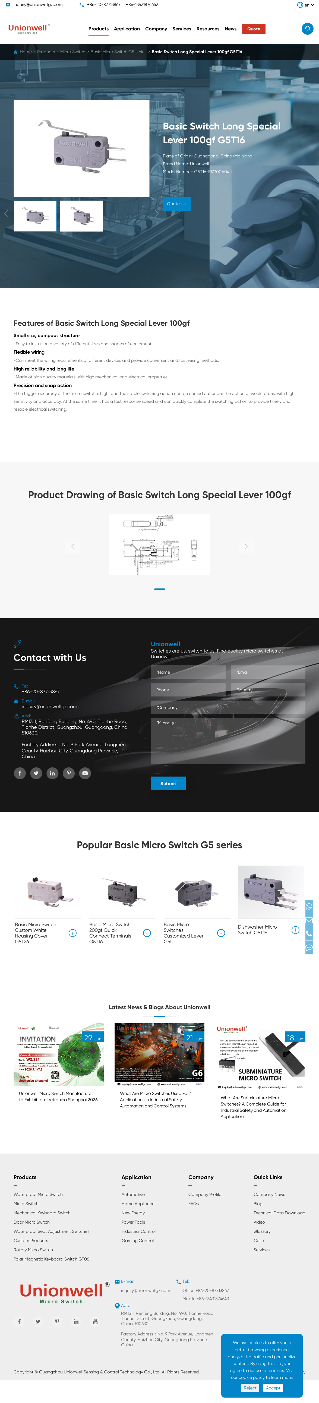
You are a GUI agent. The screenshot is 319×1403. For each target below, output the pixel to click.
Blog (258, 1226)
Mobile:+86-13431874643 (205, 1321)
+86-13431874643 (142, 4)
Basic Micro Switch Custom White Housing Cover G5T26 (35, 932)
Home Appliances (139, 1226)
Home (26, 51)
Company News (269, 1217)
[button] (159, 589)
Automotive (133, 1217)
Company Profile (204, 1217)
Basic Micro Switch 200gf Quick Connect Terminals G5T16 (110, 932)
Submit (168, 784)
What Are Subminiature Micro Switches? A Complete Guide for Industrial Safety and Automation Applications (257, 1127)
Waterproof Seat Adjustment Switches (51, 1254)
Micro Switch (72, 51)
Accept (273, 1388)
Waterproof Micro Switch (38, 1217)
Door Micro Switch (32, 1245)
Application (127, 29)
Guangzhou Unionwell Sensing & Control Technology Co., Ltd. (100, 1395)
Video (259, 1245)
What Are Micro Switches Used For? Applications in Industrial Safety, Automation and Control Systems (159, 1122)
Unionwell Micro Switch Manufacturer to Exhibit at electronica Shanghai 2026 (52, 1119)
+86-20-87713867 (104, 4)
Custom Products (31, 1263)
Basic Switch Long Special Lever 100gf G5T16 (197, 51)
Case (259, 1263)
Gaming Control (138, 1263)
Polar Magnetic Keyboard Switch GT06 (51, 1282)
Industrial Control (139, 1254)
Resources (208, 29)
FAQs (193, 1226)
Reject (250, 1388)
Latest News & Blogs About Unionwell (159, 1015)
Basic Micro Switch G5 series (118, 51)
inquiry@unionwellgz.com (38, 4)
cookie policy (252, 1377)
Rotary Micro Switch (33, 1272)
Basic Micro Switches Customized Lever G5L (184, 932)
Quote (177, 204)
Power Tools (133, 1245)
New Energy (133, 1236)
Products (99, 29)
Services (181, 29)
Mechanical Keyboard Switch (42, 1236)
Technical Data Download (279, 1236)
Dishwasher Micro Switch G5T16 (257, 927)
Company (156, 29)
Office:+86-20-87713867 (205, 1313)
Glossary (262, 1254)
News (230, 29)
